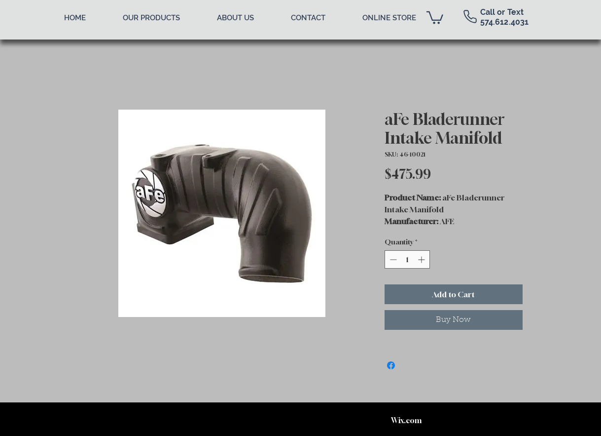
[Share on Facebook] (391, 365)
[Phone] (470, 16)
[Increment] (422, 259)
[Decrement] (392, 259)
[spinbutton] (407, 259)
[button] (434, 17)
